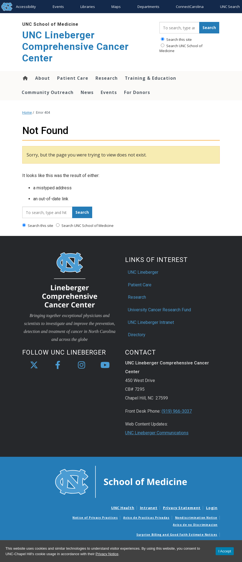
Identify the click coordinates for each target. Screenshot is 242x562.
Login (212, 507)
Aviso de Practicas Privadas (146, 518)
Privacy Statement (182, 507)
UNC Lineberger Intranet (151, 322)
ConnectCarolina (190, 6)
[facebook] (57, 365)
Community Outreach (48, 92)
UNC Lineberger (143, 272)
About (42, 78)
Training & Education (150, 78)
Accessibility (26, 6)
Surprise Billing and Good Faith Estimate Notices (176, 535)
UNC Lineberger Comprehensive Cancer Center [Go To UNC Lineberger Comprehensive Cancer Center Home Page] (75, 47)
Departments (148, 6)
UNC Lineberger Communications (156, 432)
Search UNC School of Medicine (180, 48)
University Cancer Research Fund (159, 309)
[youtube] (105, 365)
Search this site (176, 39)
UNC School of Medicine (50, 24)
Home (25, 78)
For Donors (137, 92)
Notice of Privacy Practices (95, 518)
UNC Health (122, 507)
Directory (136, 334)
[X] (34, 365)
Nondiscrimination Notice (196, 518)
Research (106, 78)
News (87, 92)
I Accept (224, 551)
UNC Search (230, 6)
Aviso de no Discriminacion (195, 525)
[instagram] (81, 365)
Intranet (148, 507)
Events (58, 6)
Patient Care (72, 78)
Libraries (87, 6)
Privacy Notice (106, 554)
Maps (116, 6)
